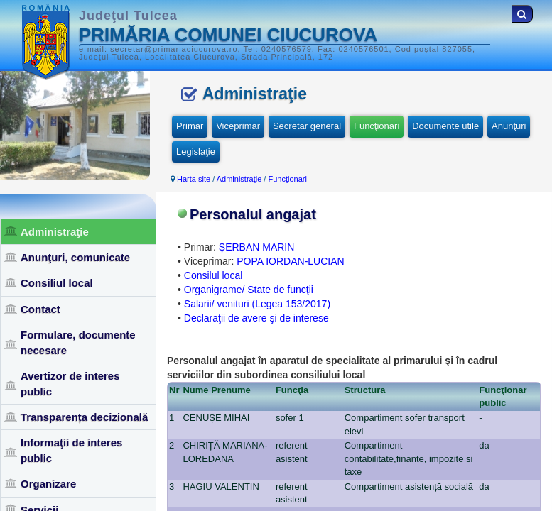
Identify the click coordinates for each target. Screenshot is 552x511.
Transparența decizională (84, 417)
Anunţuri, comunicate (75, 257)
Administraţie (55, 232)
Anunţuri (509, 126)
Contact (40, 309)
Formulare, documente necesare (78, 342)
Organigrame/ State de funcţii (248, 289)
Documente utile (445, 126)
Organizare (48, 484)
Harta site (193, 179)
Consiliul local (57, 283)
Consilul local (213, 275)
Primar (189, 126)
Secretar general (307, 126)
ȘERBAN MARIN (257, 247)
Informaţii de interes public (71, 449)
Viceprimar (238, 126)
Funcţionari (376, 126)
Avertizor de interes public (70, 383)
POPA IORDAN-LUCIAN (290, 261)
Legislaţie (195, 151)
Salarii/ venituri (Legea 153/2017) (257, 303)
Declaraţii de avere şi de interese (256, 318)
